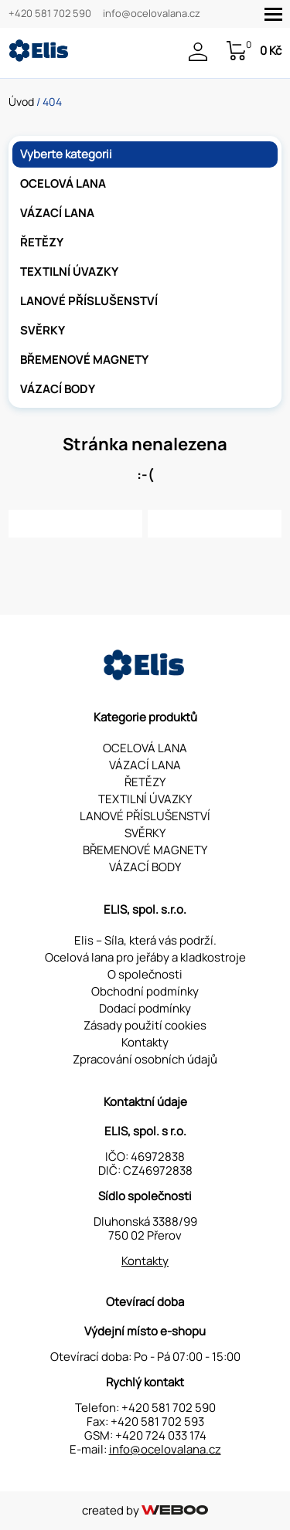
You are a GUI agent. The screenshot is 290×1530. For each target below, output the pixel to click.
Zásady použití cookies (145, 1025)
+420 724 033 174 (160, 1435)
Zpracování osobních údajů (145, 1059)
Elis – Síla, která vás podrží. (145, 940)
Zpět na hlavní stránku (75, 524)
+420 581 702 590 (50, 14)
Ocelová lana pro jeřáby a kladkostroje (145, 957)
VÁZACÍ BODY (57, 389)
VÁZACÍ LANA (57, 213)
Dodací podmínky (145, 1008)
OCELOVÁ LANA (63, 183)
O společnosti (145, 974)
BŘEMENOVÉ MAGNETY (84, 359)
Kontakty (145, 1042)
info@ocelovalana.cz (151, 14)
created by (145, 1510)
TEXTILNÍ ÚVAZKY (69, 271)
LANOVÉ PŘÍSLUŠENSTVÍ (89, 301)
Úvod (21, 101)
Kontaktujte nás (214, 524)
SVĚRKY (42, 330)
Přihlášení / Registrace (198, 51)
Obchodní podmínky (145, 991)
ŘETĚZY (41, 242)
